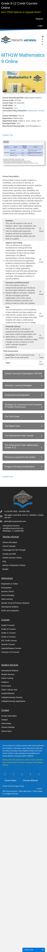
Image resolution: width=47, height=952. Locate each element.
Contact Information (9, 716)
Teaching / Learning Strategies (18, 385)
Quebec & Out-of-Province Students (15, 603)
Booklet (5, 569)
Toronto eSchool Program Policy (13, 786)
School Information (10, 542)
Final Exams (6, 686)
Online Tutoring (7, 678)
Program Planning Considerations (20, 467)
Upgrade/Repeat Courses (11, 648)
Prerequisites (6, 588)
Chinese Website (8, 727)
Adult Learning (7, 599)
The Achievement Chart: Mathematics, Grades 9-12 (22, 446)
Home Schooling (7, 595)
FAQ (4, 561)
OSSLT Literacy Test (9, 690)
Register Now (8, 135)
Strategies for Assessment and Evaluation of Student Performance (23, 405)
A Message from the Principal (14, 550)
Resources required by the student (20, 457)
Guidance (5, 682)
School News (6, 731)
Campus (4, 720)
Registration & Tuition (9, 584)
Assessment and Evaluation (17, 395)
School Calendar (9, 546)
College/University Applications (13, 701)
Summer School (7, 591)
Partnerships (6, 723)
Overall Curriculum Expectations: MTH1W (23, 373)
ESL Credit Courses (9, 641)
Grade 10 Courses (8, 629)
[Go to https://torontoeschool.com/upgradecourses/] (21, 12)
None (16, 108)
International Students (9, 607)
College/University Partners (12, 697)
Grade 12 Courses (8, 637)
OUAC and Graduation (10, 611)
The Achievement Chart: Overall (19, 436)
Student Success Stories (12, 558)
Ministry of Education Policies (14, 565)
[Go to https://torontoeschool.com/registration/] (23, 7)
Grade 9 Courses (8, 625)
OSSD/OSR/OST (8, 693)
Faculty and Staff (9, 554)
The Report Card (12, 426)
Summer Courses (8, 644)
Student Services (8, 674)
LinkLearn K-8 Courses (10, 652)
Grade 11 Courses (8, 633)
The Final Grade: (12, 416)
